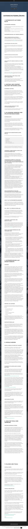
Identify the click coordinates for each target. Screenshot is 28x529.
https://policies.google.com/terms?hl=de (9, 515)
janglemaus (14, 4)
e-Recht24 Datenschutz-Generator (8, 517)
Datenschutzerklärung (17, 527)
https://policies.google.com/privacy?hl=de (9, 514)
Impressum (15, 40)
